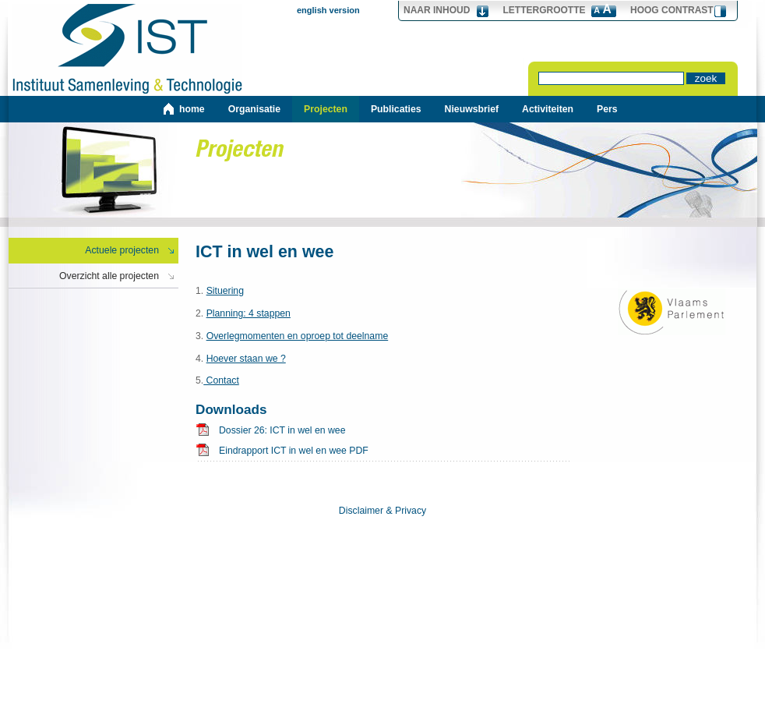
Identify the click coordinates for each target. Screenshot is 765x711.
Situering (225, 290)
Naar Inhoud (437, 10)
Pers (607, 109)
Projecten (325, 109)
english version (328, 10)
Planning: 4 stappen (248, 313)
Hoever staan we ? (246, 358)
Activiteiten (547, 109)
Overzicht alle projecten (109, 276)
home (192, 109)
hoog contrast (672, 10)
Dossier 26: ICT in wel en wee (282, 430)
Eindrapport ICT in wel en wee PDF (293, 450)
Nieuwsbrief (472, 109)
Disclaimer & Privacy (382, 510)
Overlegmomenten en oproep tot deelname (297, 336)
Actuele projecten (122, 250)
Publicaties (396, 109)
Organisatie (254, 109)
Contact (221, 380)
